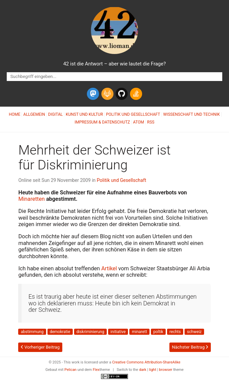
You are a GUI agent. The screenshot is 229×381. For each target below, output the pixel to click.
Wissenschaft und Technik (191, 114)
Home (14, 114)
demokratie (60, 331)
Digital (55, 114)
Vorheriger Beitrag (40, 347)
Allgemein (34, 114)
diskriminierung (90, 331)
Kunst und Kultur (84, 114)
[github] (122, 94)
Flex (96, 370)
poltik (158, 331)
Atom (138, 122)
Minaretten (31, 199)
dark (142, 370)
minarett (139, 331)
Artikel (109, 268)
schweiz (194, 331)
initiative (118, 331)
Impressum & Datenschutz (102, 122)
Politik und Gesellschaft (133, 114)
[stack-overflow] (136, 94)
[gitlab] (107, 94)
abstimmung (32, 331)
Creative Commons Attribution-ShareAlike (146, 362)
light (152, 370)
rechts (175, 331)
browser (165, 370)
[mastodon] (93, 94)
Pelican (70, 370)
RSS (151, 122)
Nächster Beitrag (190, 347)
